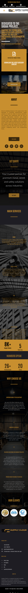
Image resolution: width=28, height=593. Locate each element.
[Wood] (14, 237)
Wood (14, 241)
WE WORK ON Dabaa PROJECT (14, 2)
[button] (4, 10)
